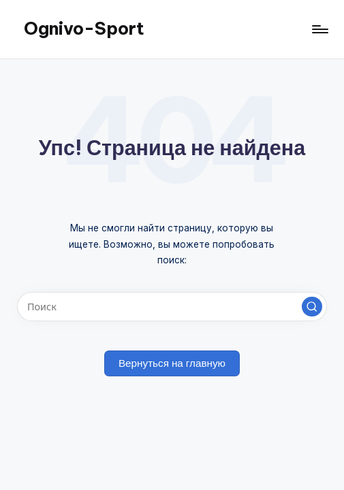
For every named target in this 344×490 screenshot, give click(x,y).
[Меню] (319, 29)
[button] (312, 307)
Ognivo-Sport (84, 28)
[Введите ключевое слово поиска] (171, 306)
